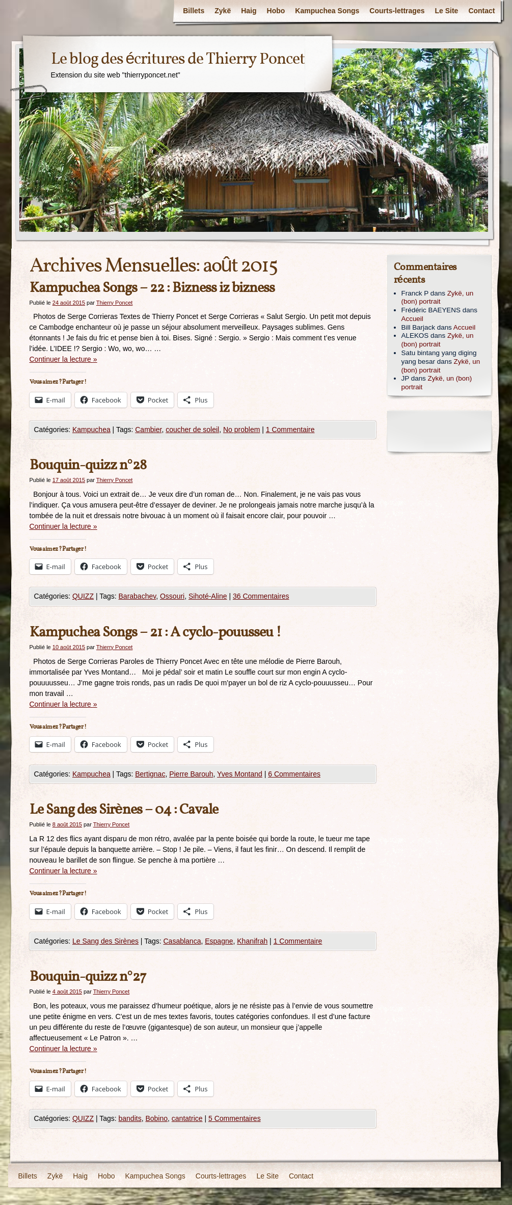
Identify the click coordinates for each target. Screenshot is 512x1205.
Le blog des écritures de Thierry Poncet (178, 59)
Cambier (148, 429)
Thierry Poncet (114, 303)
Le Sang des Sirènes (105, 941)
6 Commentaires (294, 774)
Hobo (276, 11)
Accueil (412, 319)
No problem (241, 429)
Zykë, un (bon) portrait (437, 297)
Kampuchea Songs (327, 11)
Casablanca (182, 941)
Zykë (222, 11)
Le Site (446, 11)
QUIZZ (83, 596)
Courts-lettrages (396, 11)
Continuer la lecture (63, 359)
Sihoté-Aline (207, 596)
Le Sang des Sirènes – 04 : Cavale (124, 810)
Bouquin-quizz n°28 (88, 465)
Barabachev (137, 596)
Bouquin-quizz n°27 (88, 977)
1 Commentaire (290, 429)
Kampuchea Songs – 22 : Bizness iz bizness (152, 288)
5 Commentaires (234, 1118)
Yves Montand (239, 774)
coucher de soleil (192, 429)
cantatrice (187, 1118)
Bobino (156, 1118)
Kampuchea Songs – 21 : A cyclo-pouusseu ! (155, 632)
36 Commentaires (261, 596)
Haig (248, 11)
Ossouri (172, 596)
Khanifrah (252, 941)
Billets (193, 11)
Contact (481, 11)
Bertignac (150, 774)
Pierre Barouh (191, 774)
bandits (130, 1118)
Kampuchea (91, 429)
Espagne (219, 941)
